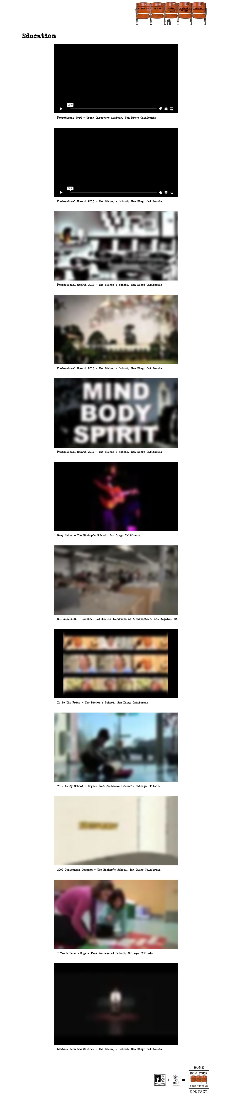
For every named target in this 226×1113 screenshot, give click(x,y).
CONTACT (198, 1091)
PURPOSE (143, 8)
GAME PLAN (171, 9)
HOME (199, 1067)
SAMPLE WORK (185, 9)
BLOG (198, 8)
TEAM (157, 8)
